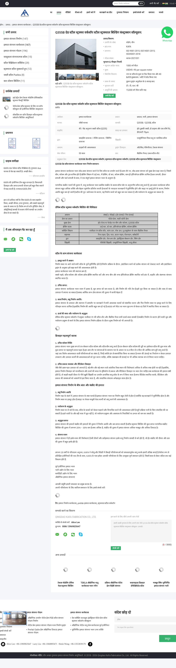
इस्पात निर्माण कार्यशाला (68, 503)
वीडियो (68, 12)
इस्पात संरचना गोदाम (12, 50)
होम (1, 25)
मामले (161, 12)
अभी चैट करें (154, 3)
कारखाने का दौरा (105, 12)
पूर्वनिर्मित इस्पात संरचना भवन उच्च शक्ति (87, 629)
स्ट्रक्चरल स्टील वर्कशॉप (106, 503)
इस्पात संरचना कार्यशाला (21, 25)
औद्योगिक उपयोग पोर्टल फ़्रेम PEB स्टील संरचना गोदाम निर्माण (46, 619)
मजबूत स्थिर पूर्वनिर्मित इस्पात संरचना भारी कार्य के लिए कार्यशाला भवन (161, 584)
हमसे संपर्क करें (138, 12)
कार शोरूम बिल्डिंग (12, 81)
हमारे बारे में (91, 12)
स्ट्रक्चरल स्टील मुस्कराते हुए (15, 68)
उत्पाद (59, 12)
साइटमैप (3, 639)
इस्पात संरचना (110, 438)
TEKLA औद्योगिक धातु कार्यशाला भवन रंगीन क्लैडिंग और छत (89, 584)
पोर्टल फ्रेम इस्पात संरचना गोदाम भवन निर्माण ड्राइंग (47, 625)
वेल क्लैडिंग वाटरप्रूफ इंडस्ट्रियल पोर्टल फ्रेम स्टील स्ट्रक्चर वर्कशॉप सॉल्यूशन (89, 619)
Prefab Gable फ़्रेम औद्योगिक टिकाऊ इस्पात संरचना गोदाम (45, 631)
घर (51, 12)
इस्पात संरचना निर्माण (13, 38)
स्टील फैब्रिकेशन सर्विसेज (14, 62)
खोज (141, 3)
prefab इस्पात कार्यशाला (87, 503)
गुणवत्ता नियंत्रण (122, 12)
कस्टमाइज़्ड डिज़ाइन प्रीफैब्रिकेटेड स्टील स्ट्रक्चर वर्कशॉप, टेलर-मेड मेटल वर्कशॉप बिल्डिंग (137, 584)
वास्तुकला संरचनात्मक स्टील (15, 56)
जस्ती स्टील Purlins (12, 75)
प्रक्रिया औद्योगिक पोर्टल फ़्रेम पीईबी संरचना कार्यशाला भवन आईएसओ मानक (113, 584)
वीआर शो (78, 12)
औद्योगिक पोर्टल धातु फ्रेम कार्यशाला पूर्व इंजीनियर (90, 625)
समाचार (151, 12)
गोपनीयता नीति (36, 655)
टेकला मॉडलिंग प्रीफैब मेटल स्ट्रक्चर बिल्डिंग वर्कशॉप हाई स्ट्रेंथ (66, 584)
